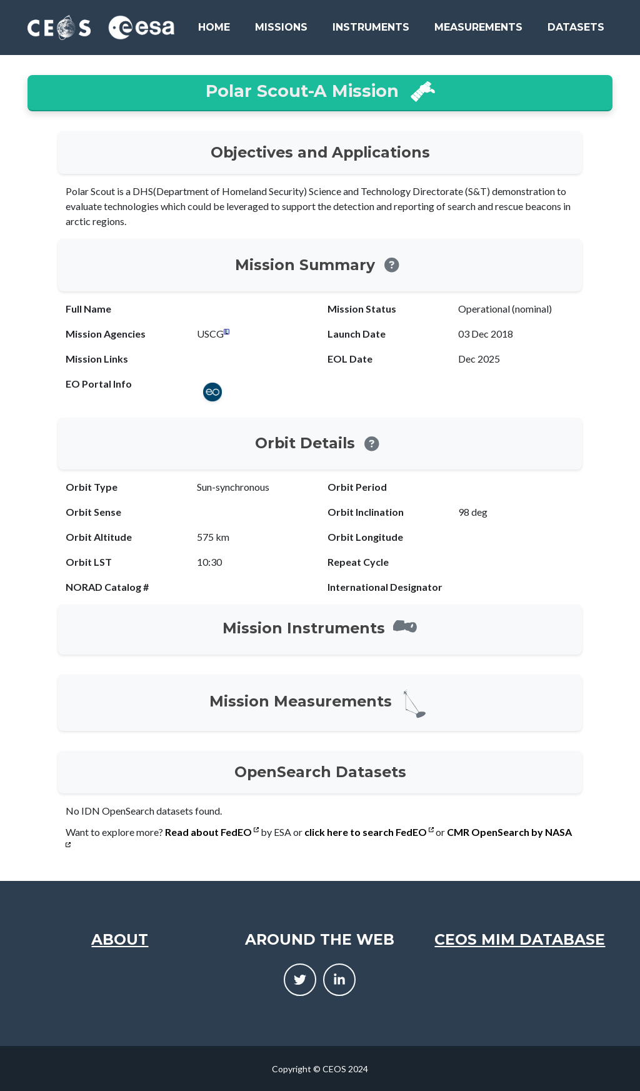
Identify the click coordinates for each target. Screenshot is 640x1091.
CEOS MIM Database (519, 939)
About (119, 939)
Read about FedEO (212, 832)
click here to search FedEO (369, 832)
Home (214, 27)
